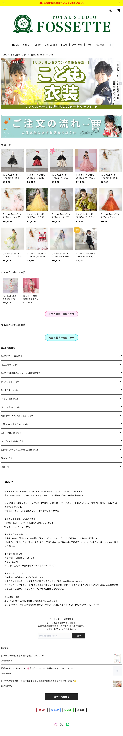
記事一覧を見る (61, 696)
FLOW (64, 45)
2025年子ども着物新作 (11, 356)
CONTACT (77, 45)
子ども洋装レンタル (19, 55)
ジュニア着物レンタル (10, 407)
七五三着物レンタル (10, 365)
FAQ (89, 45)
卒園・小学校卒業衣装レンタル (14, 424)
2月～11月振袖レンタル (11, 433)
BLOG (38, 45)
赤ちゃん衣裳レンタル (10, 382)
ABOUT (27, 45)
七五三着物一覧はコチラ (61, 314)
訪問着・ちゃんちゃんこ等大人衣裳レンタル (19, 450)
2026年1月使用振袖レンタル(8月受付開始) (20, 373)
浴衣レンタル (7, 458)
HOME (15, 45)
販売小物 (5, 467)
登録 (79, 635)
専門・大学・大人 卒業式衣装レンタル (17, 416)
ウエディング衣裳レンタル (12, 441)
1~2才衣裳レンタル (9, 390)
